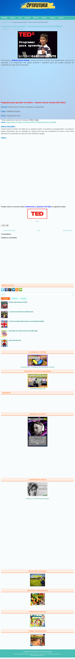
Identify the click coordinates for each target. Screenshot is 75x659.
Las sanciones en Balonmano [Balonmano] (21, 311)
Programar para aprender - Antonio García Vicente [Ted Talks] (31, 26)
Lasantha (40, 654)
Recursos (44, 18)
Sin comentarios (18, 29)
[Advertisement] (37, 84)
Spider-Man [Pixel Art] (15, 340)
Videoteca (52, 18)
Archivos (23, 298)
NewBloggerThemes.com (37, 655)
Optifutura (5, 29)
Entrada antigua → (68, 230)
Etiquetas (14, 298)
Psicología (27, 18)
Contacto (61, 18)
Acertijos (36, 18)
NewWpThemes (23, 654)
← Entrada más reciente (8, 230)
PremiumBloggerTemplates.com (53, 654)
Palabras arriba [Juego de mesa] (18, 302)
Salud (19, 18)
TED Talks (8, 22)
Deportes (12, 18)
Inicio (3, 22)
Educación (4, 18)
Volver (37, 221)
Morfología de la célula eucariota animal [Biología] (23, 331)
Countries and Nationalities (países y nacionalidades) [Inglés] (26, 321)
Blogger (46, 498)
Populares (5, 298)
